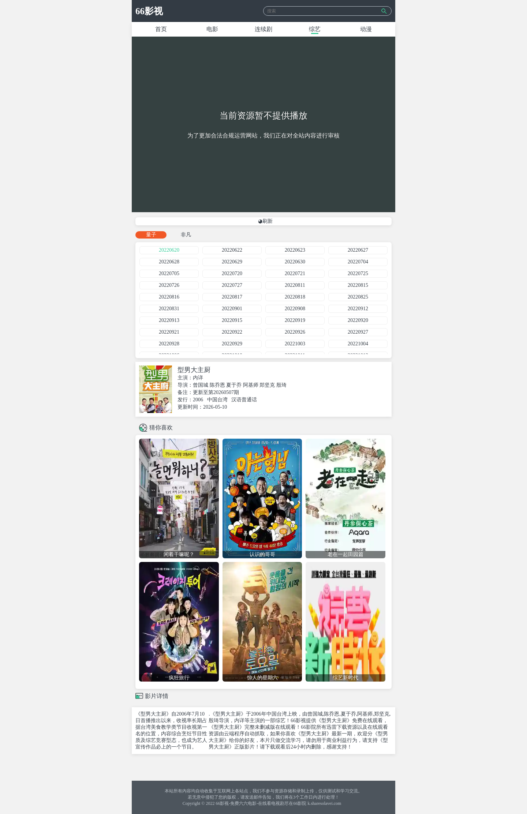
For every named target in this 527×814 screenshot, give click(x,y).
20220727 (232, 285)
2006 (198, 399)
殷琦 (281, 385)
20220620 (169, 250)
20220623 (295, 250)
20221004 (358, 343)
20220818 (295, 297)
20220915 (232, 320)
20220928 (169, 343)
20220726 (169, 285)
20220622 (232, 250)
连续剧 (263, 29)
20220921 (169, 332)
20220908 (295, 308)
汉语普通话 (244, 399)
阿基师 (250, 385)
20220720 (232, 273)
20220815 (358, 285)
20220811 (295, 285)
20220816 (169, 297)
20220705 (169, 273)
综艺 (315, 29)
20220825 (358, 297)
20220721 (295, 273)
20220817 (232, 297)
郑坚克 (267, 385)
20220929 (232, 343)
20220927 (358, 332)
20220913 (169, 320)
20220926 (295, 332)
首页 (161, 29)
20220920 (358, 320)
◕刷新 (265, 221)
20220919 (295, 320)
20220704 (358, 262)
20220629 (232, 262)
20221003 (295, 343)
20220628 (169, 262)
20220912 (358, 308)
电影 (212, 29)
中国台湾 (217, 399)
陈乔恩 (217, 385)
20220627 (358, 250)
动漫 (366, 29)
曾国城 (200, 385)
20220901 (232, 308)
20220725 (358, 273)
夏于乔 (234, 385)
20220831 (169, 308)
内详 (198, 377)
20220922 (232, 332)
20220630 (295, 262)
